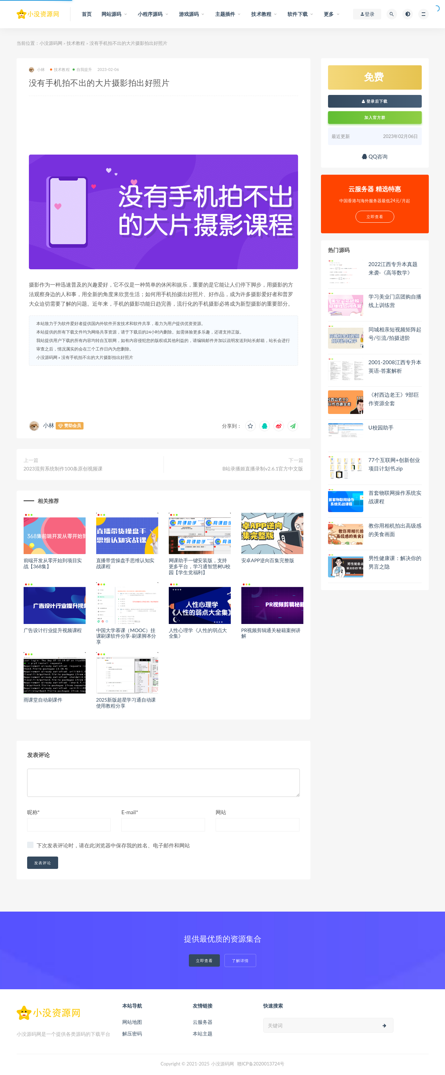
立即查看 (204, 960)
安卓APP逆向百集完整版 (267, 560)
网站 (221, 812)
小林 (37, 69)
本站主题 (202, 1034)
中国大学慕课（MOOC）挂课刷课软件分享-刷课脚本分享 (126, 636)
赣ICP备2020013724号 (261, 1064)
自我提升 (82, 69)
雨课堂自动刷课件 (43, 700)
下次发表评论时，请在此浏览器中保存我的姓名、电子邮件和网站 (113, 845)
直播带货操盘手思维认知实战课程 (125, 563)
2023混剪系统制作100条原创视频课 (63, 469)
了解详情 (240, 960)
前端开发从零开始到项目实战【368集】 (53, 563)
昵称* (33, 812)
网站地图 (132, 1022)
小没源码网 (50, 43)
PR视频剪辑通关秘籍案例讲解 (271, 633)
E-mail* (129, 812)
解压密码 (132, 1034)
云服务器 (202, 1022)
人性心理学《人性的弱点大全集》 (198, 633)
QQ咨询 (375, 156)
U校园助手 (381, 427)
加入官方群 (374, 117)
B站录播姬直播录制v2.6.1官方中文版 (262, 469)
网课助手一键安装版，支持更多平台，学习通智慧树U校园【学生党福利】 (200, 566)
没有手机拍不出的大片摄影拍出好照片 (97, 357)
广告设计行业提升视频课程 (53, 630)
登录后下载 (375, 101)
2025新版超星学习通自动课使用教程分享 (126, 703)
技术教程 (76, 43)
